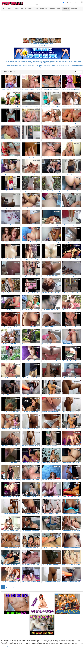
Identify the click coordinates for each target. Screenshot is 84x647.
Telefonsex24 (46, 61)
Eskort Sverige (68, 61)
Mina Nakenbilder (60, 61)
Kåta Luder (7, 65)
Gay (72, 2)
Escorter (34, 65)
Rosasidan (38, 62)
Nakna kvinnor (18, 65)
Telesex (29, 61)
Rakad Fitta (55, 65)
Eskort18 (47, 62)
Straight (66, 2)
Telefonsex (24, 61)
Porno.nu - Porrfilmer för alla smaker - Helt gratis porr (42, 43)
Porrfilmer (66, 65)
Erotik (44, 65)
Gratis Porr (49, 65)
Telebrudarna (18, 61)
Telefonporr (52, 61)
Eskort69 (12, 65)
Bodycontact (53, 62)
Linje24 (7, 61)
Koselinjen (39, 61)
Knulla (71, 65)
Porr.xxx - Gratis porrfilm (42, 45)
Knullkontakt (39, 65)
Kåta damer (49, 67)
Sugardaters (76, 65)
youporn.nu (10, 646)
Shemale (78, 2)
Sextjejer (33, 62)
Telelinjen (12, 61)
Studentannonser (27, 65)
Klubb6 (43, 62)
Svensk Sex (61, 65)
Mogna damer (42, 67)
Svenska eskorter (77, 61)
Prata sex (34, 61)
